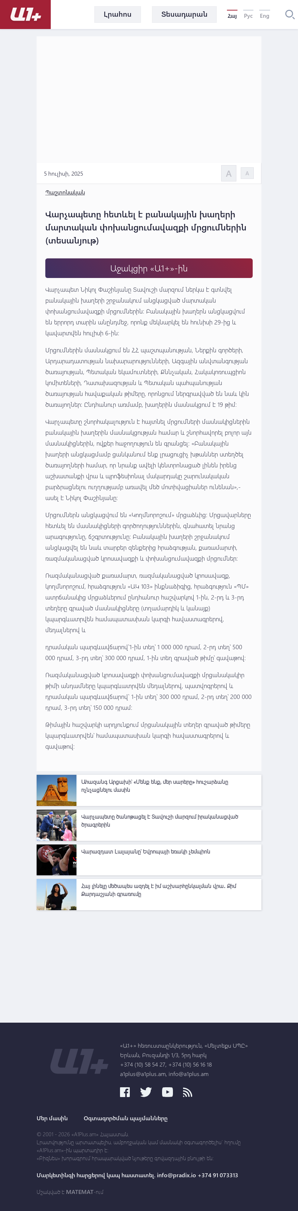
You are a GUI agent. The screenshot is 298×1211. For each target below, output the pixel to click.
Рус (248, 16)
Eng (264, 16)
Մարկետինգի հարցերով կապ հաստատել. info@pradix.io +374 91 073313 (137, 1175)
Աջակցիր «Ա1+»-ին (149, 268)
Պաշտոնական (65, 192)
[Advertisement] (149, 964)
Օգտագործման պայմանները (125, 1118)
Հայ (232, 16)
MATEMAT (80, 1191)
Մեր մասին (52, 1118)
